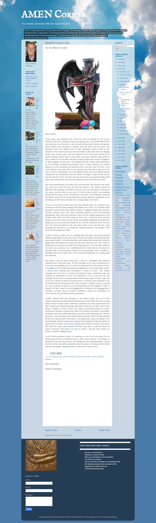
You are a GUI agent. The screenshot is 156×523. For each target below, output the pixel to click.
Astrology (118, 270)
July (121, 115)
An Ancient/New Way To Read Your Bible (124, 101)
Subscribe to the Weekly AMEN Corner (32, 78)
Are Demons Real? (73, 33)
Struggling (126, 198)
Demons (72, 357)
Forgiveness (119, 215)
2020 (120, 69)
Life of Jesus (122, 240)
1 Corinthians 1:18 (52, 268)
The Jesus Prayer (86, 35)
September (124, 81)
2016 (120, 147)
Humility (127, 252)
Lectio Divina (102, 33)
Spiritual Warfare (122, 238)
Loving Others (119, 182)
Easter (128, 222)
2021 (120, 66)
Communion (119, 247)
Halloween (86, 30)
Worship (126, 205)
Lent (117, 205)
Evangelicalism (120, 258)
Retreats (127, 265)
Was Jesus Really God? (100, 35)
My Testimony (76, 30)
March (122, 127)
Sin (116, 200)
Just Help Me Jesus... (124, 88)
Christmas (126, 203)
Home (27, 30)
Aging (121, 252)
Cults (128, 261)
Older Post (104, 430)
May (121, 121)
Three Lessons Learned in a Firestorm (115, 30)
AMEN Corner (53, 15)
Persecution (86, 357)
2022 (120, 62)
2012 (120, 160)
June (122, 118)
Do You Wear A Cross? (124, 110)
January (123, 134)
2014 (120, 154)
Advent (117, 224)
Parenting (118, 261)
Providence (119, 245)
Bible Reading (122, 212)
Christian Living (56, 357)
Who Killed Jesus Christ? (32, 35)
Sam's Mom (67, 30)
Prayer (127, 187)
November (124, 75)
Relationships (121, 190)
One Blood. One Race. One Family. (68, 35)
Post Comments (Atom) (63, 435)
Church (119, 177)
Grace (118, 203)
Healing (118, 210)
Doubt (117, 226)
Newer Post (51, 430)
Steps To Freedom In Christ (88, 33)
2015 (120, 151)
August (122, 84)
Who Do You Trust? (123, 93)
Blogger (114, 517)
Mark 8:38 (66, 347)
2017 (120, 144)
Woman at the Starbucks (115, 33)
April (121, 124)
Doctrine (126, 200)
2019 (120, 138)
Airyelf (99, 517)
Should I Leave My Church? (48, 35)
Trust (128, 208)
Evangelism (120, 208)
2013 (120, 157)
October (123, 78)
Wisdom (118, 265)
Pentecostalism (120, 263)
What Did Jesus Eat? (30, 33)
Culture (65, 357)
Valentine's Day (122, 268)
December (124, 72)
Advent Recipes (43, 33)
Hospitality (126, 231)
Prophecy (118, 242)
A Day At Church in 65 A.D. (38, 30)
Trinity (128, 270)
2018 (120, 141)
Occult (78, 357)
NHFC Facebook (32, 83)
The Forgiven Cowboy (55, 30)
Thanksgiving (120, 217)
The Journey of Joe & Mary (58, 33)
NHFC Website (31, 86)
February (123, 131)
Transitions (126, 210)
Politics (94, 357)
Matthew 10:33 (65, 331)
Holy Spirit (119, 222)
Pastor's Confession (97, 30)
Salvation (127, 235)
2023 (120, 59)
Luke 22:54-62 (68, 326)
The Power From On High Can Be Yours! (36, 38)
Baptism (124, 270)
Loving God (125, 226)
